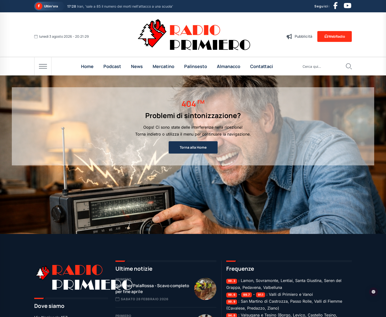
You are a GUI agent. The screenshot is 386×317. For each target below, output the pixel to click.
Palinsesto (195, 66)
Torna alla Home (193, 147)
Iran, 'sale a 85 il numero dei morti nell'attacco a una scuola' (120, 6)
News (137, 66)
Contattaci (261, 66)
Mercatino (163, 66)
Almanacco (228, 66)
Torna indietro (148, 134)
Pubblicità (303, 36)
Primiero (123, 279)
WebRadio (334, 36)
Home (87, 66)
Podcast (112, 66)
